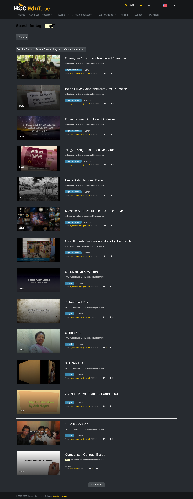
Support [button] (138, 15)
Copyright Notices (59, 496)
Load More (96, 484)
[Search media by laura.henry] (74, 469)
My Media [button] (154, 15)
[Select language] (165, 5)
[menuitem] (22, 14)
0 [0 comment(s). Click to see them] (114, 73)
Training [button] (124, 15)
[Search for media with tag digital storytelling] (74, 70)
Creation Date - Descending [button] (37, 49)
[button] (130, 5)
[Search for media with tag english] (70, 284)
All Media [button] (72, 49)
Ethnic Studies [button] (105, 15)
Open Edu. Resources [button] (40, 15)
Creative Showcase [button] (82, 15)
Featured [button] (20, 15)
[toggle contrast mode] (173, 5)
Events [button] (61, 15)
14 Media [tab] (22, 37)
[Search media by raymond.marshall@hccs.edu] (80, 73)
